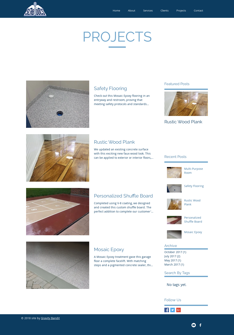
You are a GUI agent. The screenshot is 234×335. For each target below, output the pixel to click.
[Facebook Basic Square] (166, 310)
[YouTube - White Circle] (193, 325)
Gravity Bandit (50, 318)
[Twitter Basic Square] (172, 310)
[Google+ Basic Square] (178, 310)
